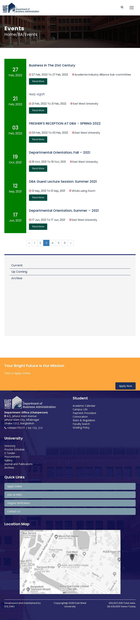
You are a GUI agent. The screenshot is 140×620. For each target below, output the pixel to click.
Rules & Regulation (84, 420)
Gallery (8, 460)
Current (17, 265)
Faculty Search (81, 424)
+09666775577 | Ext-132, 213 (23, 428)
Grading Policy (81, 427)
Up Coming (19, 272)
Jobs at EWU (14, 494)
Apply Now (125, 386)
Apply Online (14, 486)
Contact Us (13, 511)
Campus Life (80, 409)
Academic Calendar (84, 405)
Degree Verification (18, 503)
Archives (9, 467)
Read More (38, 81)
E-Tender (9, 453)
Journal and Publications (18, 464)
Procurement (12, 456)
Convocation (80, 416)
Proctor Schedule (14, 449)
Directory (9, 446)
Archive (16, 278)
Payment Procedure (84, 413)
